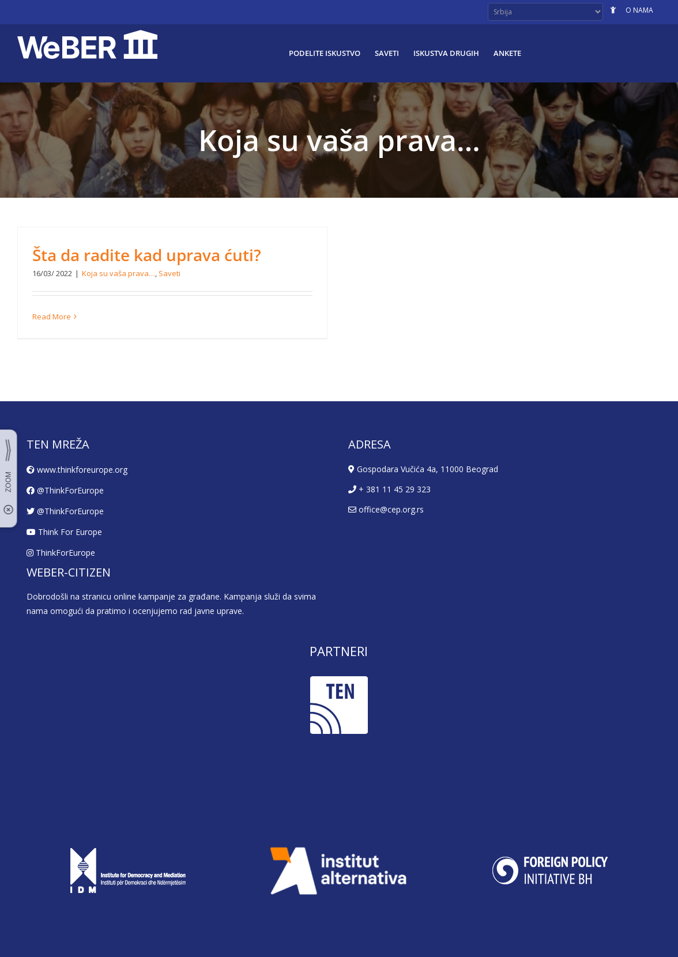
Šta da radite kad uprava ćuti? (146, 255)
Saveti (169, 273)
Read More (51, 316)
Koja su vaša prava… (118, 273)
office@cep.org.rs (386, 509)
